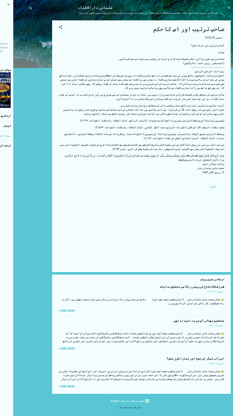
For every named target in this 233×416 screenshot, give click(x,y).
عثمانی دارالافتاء (82, 7)
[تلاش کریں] (17, 9)
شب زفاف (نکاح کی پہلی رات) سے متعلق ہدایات (179, 287)
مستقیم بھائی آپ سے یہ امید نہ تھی (185, 321)
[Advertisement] (26, 68)
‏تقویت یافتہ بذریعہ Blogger (116, 400)
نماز (199, 186)
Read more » (53, 310)
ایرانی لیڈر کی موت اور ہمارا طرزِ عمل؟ (182, 359)
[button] (47, 27)
